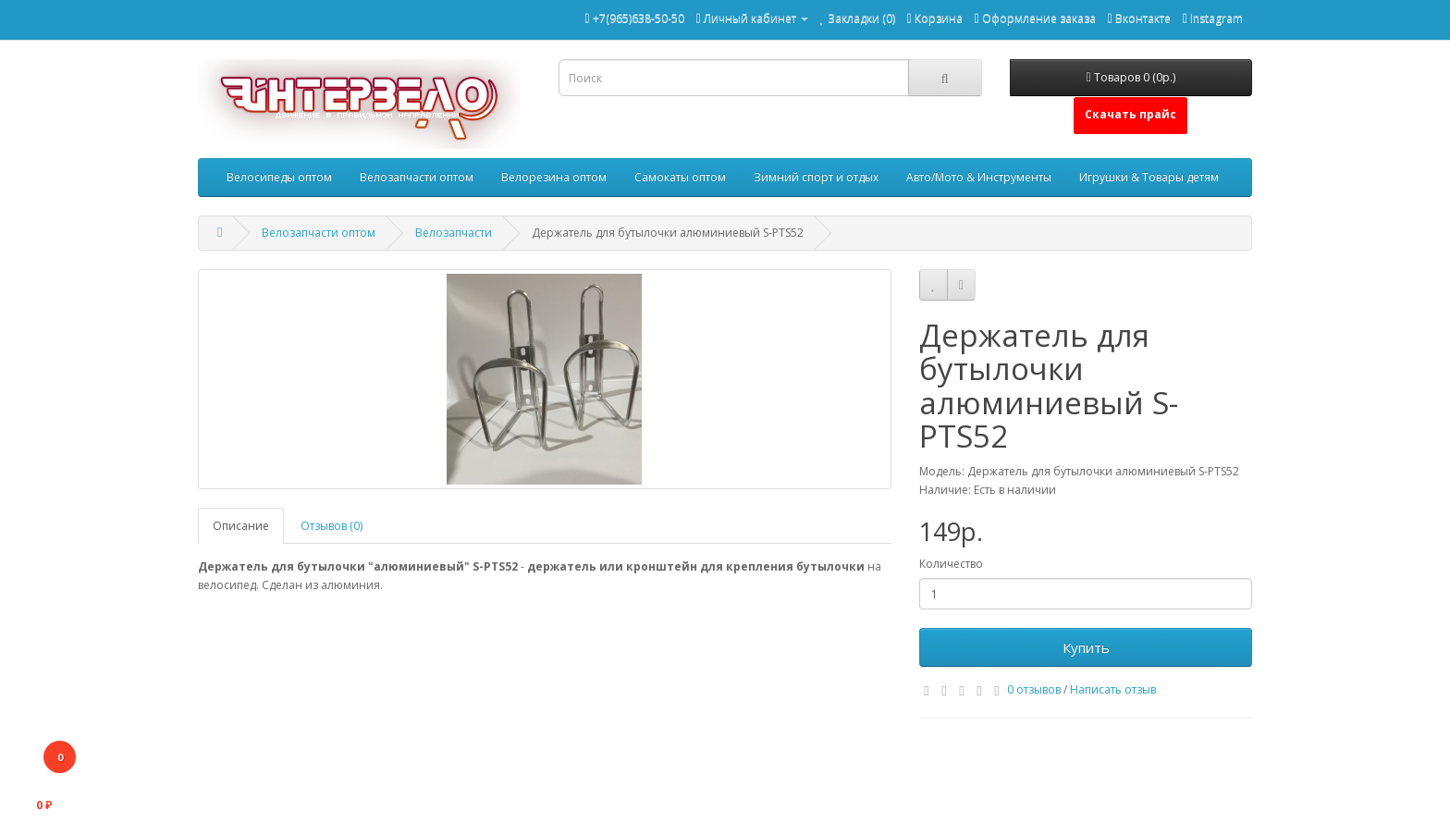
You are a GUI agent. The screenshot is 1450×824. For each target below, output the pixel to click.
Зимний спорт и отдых (816, 177)
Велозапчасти (453, 232)
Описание (241, 526)
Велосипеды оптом (279, 177)
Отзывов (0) (331, 526)
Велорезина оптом (554, 177)
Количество (951, 564)
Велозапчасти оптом (416, 177)
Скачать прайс (1130, 114)
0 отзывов (1034, 689)
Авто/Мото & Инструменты (978, 177)
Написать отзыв (1113, 689)
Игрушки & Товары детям (1149, 177)
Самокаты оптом (680, 177)
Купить (1086, 647)
